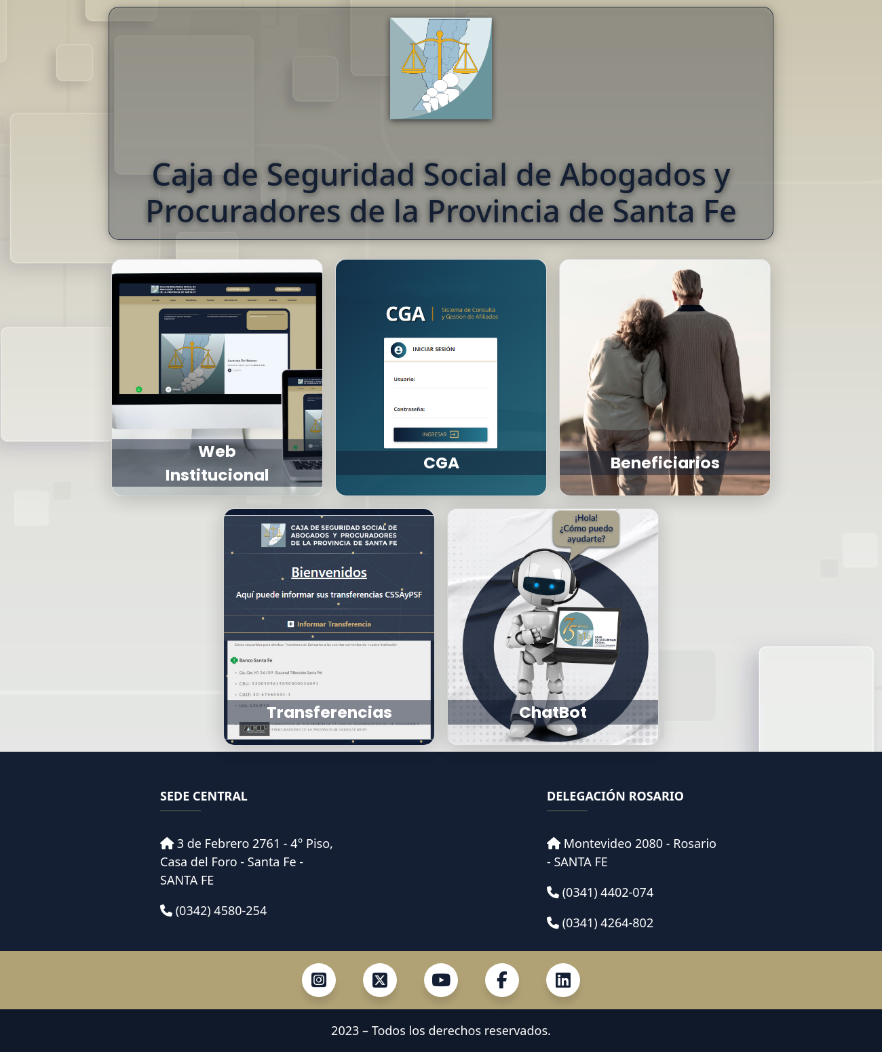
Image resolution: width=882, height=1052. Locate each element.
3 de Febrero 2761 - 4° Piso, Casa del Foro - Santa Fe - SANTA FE (246, 861)
